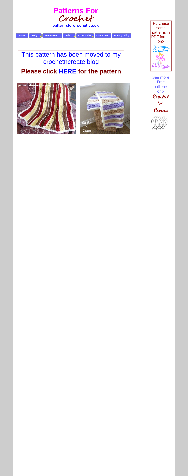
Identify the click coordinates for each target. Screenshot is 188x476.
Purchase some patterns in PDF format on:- (161, 32)
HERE (67, 71)
